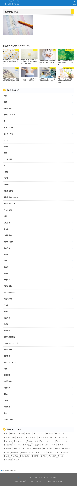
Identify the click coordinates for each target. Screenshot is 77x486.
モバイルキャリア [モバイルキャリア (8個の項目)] (48, 441)
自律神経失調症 (9, 337)
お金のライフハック (11, 343)
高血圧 (6, 267)
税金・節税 (8, 349)
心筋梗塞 (7, 223)
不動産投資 (8, 381)
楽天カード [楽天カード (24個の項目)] (41, 452)
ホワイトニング (9, 115)
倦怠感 (6, 146)
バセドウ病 (8, 159)
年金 (5, 413)
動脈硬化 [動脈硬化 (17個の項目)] (9, 448)
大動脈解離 (8, 286)
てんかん (7, 248)
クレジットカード (10, 362)
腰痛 (5, 102)
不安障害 (7, 318)
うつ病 (6, 305)
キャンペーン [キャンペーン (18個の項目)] (32, 437)
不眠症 (6, 324)
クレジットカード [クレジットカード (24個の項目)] (62, 437)
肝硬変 (6, 178)
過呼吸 (6, 311)
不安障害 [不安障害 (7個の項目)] (9, 445)
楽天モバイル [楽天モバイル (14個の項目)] (54, 452)
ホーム (69, 3)
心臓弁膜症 (8, 235)
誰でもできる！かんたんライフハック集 (37, 481)
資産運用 (7, 407)
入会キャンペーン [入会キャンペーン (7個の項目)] (50, 445)
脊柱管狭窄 (8, 108)
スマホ (6, 140)
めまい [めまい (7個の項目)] (21, 437)
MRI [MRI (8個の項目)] (22, 433)
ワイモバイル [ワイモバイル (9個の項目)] (62, 441)
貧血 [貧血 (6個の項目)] (61, 456)
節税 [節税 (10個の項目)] (7, 456)
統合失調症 (8, 299)
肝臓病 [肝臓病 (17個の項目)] (45, 456)
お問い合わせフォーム (41, 477)
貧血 (5, 261)
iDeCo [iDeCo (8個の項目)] (14, 433)
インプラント (8, 127)
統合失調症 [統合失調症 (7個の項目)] (25, 456)
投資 (5, 369)
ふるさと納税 (8, 419)
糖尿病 (6, 273)
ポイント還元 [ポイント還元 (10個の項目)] (33, 441)
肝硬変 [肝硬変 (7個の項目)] (36, 456)
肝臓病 (6, 172)
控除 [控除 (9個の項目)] (7, 452)
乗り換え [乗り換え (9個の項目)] (28, 445)
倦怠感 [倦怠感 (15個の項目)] (37, 445)
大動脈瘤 (7, 280)
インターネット (9, 134)
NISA (6, 394)
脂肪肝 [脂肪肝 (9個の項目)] (54, 456)
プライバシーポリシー (25, 477)
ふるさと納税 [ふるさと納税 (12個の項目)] (10, 437)
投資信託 (7, 375)
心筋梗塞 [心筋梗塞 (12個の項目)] (38, 448)
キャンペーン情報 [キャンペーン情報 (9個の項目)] (47, 437)
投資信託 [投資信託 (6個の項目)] (67, 448)
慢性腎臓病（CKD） (11, 197)
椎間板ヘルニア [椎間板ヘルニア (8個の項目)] (28, 452)
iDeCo (6, 400)
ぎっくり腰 (8, 210)
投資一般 (7, 388)
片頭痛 (6, 254)
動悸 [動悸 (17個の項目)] (61, 445)
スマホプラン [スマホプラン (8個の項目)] (20, 441)
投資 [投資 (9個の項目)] (58, 448)
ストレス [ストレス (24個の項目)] (9, 441)
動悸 (5, 216)
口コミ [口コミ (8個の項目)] (18, 448)
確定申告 (7, 356)
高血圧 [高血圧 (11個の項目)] (18, 460)
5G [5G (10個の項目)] (7, 433)
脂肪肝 (6, 184)
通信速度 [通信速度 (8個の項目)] (9, 460)
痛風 (5, 153)
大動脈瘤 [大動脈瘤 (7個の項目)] (28, 448)
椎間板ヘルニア (9, 203)
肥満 (5, 96)
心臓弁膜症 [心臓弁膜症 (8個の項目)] (49, 448)
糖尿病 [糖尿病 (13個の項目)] (15, 456)
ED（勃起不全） (10, 292)
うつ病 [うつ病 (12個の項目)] (51, 433)
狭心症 (6, 229)
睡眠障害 (7, 330)
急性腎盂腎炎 (8, 191)
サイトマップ (54, 477)
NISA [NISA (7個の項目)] (30, 433)
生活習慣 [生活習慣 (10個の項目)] (65, 452)
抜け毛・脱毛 (8, 242)
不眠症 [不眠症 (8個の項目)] (18, 445)
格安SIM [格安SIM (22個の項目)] (16, 452)
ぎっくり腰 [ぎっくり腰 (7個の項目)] (61, 433)
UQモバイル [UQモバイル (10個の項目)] (40, 433)
